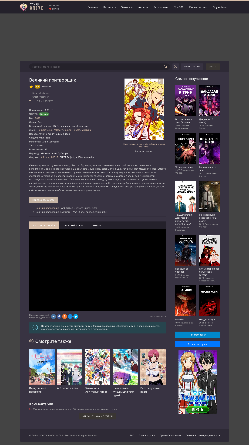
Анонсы (143, 7)
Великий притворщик (47, 208)
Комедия (58, 130)
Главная (93, 7)
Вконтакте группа (197, 344)
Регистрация (192, 66)
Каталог (108, 7)
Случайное (219, 7)
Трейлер (96, 225)
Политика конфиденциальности (203, 435)
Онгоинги (127, 7)
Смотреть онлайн (44, 225)
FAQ (132, 435)
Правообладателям (170, 435)
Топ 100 (179, 7)
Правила (147, 435)
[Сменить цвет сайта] (175, 66)
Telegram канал (197, 334)
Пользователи (198, 7)
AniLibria (44, 157)
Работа (76, 130)
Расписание (161, 7)
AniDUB (54, 157)
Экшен (67, 130)
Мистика (86, 130)
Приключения (44, 130)
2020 (37, 118)
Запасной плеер (73, 225)
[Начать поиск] (165, 66)
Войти (213, 67)
